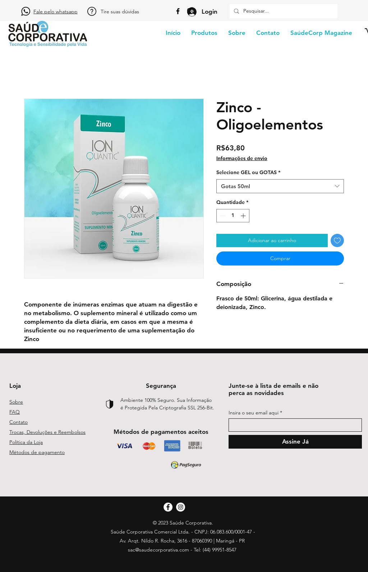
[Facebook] (178, 11)
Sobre (16, 402)
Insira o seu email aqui (254, 412)
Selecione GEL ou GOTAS (248, 172)
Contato (18, 422)
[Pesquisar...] (282, 11)
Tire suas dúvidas (120, 11)
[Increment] (243, 215)
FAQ (14, 412)
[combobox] (280, 186)
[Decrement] (221, 215)
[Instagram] (190, 11)
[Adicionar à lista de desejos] (337, 240)
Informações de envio (241, 158)
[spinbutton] (232, 215)
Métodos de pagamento (37, 452)
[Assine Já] (295, 442)
